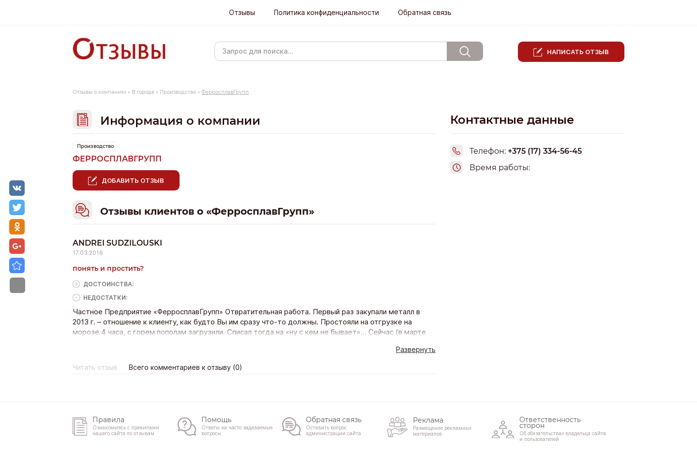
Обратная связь (425, 12)
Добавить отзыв (133, 180)
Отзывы (242, 12)
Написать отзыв (578, 52)
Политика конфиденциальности (326, 12)
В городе (143, 92)
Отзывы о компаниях (99, 92)
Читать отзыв (95, 367)
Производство (178, 92)
